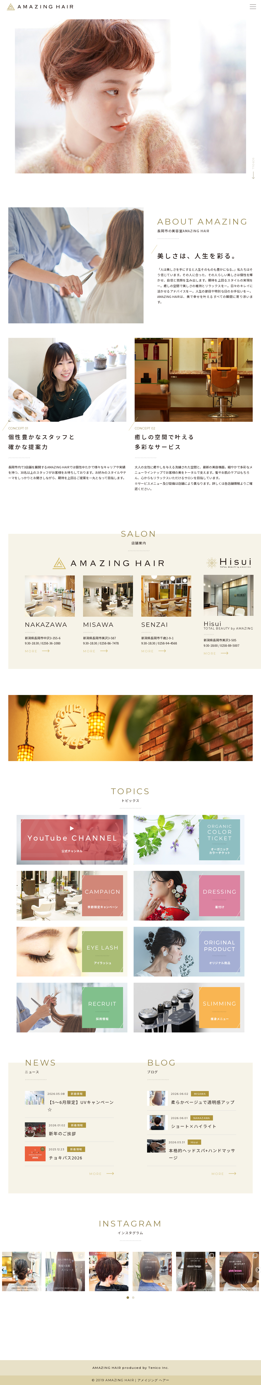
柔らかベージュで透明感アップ (203, 1102)
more (95, 1174)
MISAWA (200, 1094)
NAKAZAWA (201, 1118)
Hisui (194, 1142)
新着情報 (77, 1094)
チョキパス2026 (65, 1158)
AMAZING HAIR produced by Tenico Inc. (130, 1368)
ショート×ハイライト (194, 1126)
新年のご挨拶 (62, 1133)
